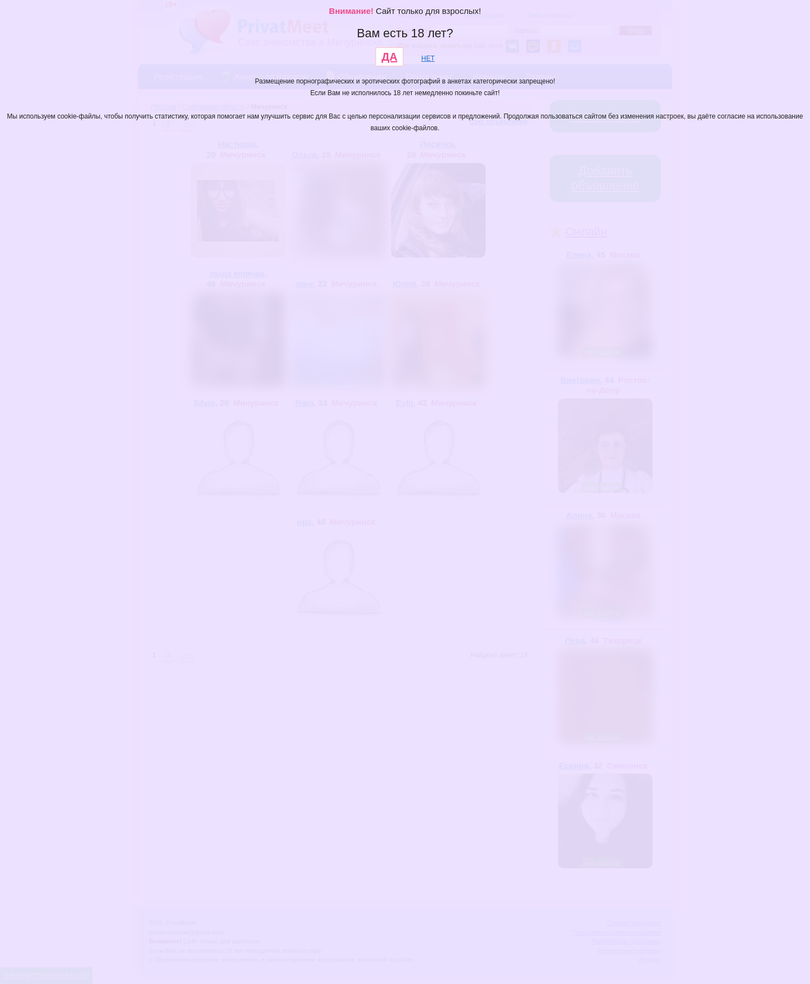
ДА (390, 57)
